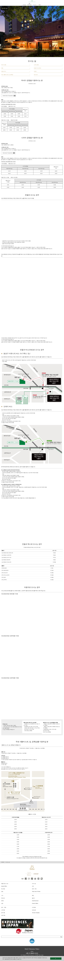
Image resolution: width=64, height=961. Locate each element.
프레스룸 (34, 910)
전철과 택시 (3, 71)
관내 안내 (36, 74)
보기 (21, 959)
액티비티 (3, 898)
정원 (2, 891)
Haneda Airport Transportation (8, 95)
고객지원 (3, 910)
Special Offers (4, 886)
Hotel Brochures (35, 900)
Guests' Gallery (35, 903)
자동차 (35, 71)
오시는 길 (34, 883)
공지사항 (3, 912)
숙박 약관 (3, 915)
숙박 (33, 886)
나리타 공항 (36, 64)
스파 (2, 895)
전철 (2, 68)
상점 (2, 903)
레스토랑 (3, 888)
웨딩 (33, 895)
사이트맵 (34, 907)
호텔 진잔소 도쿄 (4, 883)
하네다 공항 (3, 64)
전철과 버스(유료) (37, 68)
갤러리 (33, 898)
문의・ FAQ (3, 907)
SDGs (2, 900)
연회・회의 (34, 888)
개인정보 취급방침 (35, 912)
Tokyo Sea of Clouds (36, 891)
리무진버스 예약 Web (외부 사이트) (8, 104)
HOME (2, 862)
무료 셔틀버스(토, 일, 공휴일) (7, 74)
